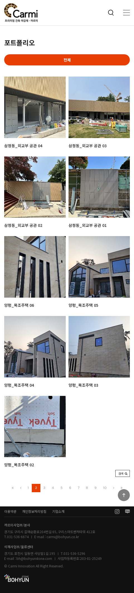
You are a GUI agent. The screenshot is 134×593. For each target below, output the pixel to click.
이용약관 (10, 511)
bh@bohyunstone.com (34, 558)
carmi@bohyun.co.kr (63, 536)
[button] (122, 473)
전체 (67, 60)
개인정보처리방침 (34, 511)
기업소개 (58, 511)
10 (105, 488)
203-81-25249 (91, 558)
